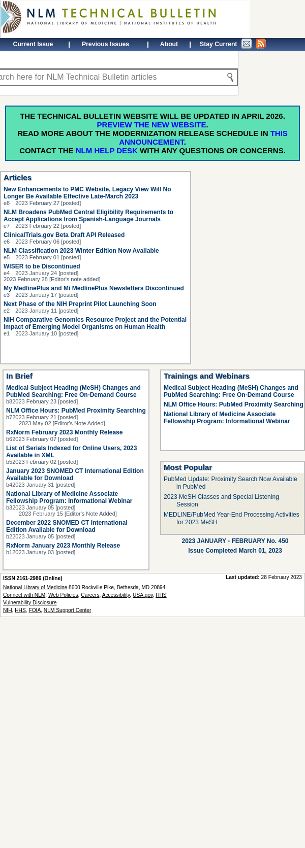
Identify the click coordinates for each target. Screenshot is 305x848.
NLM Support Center (67, 610)
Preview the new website (151, 124)
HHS (20, 610)
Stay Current (233, 44)
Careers (90, 595)
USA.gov (142, 595)
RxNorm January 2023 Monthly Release (63, 545)
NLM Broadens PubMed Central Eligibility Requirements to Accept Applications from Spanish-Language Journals (88, 216)
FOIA (34, 610)
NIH (7, 610)
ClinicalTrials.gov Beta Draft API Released (64, 235)
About (169, 44)
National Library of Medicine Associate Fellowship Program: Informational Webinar (69, 497)
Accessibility (116, 595)
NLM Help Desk (107, 150)
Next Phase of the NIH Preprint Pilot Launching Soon (80, 304)
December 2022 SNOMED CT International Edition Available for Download (67, 526)
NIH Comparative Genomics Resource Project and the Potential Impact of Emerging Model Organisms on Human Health (95, 323)
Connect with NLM (24, 595)
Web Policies (63, 595)
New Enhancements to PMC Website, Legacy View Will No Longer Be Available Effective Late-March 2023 (87, 193)
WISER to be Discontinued (42, 266)
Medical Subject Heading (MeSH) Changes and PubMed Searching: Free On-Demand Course (73, 391)
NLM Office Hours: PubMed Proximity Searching (76, 410)
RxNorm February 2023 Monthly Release (64, 432)
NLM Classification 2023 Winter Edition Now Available (81, 250)
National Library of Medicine (35, 587)
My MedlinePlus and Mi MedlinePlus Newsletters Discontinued (94, 288)
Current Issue (33, 44)
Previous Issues (105, 44)
